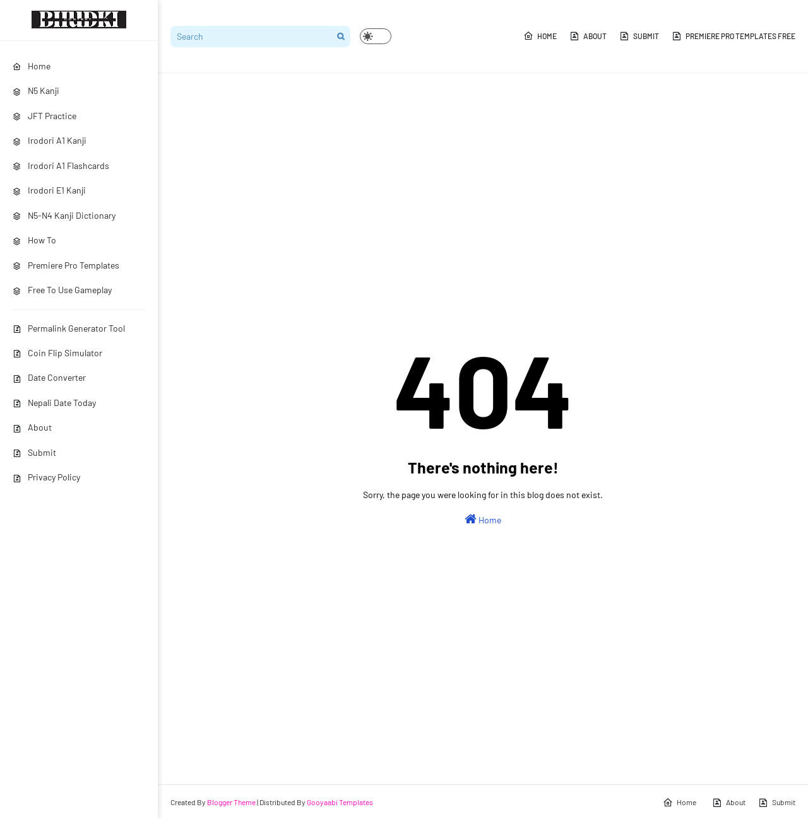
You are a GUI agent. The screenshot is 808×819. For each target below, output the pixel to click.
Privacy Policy (46, 477)
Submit (34, 452)
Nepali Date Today (54, 402)
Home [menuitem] (31, 66)
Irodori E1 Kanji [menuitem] (49, 190)
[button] (375, 36)
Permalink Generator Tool (69, 328)
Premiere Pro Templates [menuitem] (66, 265)
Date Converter (49, 377)
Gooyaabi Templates (340, 802)
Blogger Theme (231, 802)
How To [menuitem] (34, 240)
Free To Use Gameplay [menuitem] (62, 289)
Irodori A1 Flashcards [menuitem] (61, 165)
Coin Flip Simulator (57, 352)
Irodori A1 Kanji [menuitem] (49, 140)
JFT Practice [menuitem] (44, 115)
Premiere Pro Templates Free (733, 36)
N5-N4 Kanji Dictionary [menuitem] (64, 215)
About (32, 427)
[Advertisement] (482, 180)
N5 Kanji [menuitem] (36, 90)
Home (540, 36)
